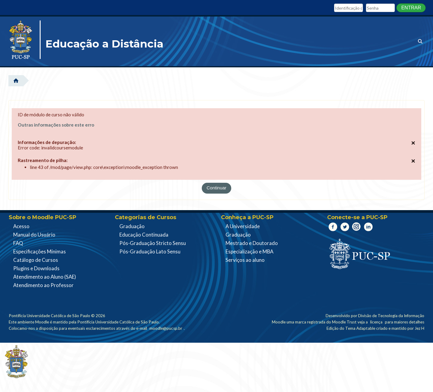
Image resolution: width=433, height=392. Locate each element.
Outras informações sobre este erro (56, 124)
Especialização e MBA (249, 252)
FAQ (18, 243)
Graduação (132, 226)
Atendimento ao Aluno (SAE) (44, 277)
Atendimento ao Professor (43, 285)
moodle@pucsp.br (165, 328)
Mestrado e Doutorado (252, 243)
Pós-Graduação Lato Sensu (149, 252)
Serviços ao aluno (245, 260)
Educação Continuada (143, 235)
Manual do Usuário (34, 235)
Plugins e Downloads (36, 268)
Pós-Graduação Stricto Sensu (152, 243)
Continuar (216, 187)
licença (376, 322)
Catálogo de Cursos (35, 260)
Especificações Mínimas (39, 252)
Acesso (21, 226)
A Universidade (243, 226)
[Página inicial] (22, 42)
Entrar (411, 7)
